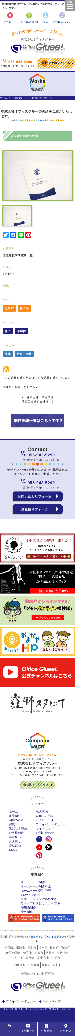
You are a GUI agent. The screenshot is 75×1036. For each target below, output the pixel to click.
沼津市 (20, 947)
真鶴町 (46, 964)
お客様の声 (16, 832)
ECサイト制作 (30, 894)
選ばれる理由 (18, 828)
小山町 (19, 957)
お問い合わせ (62, 18)
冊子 (8, 331)
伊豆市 (27, 952)
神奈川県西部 (54, 936)
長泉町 (54, 947)
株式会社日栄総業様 (40, 397)
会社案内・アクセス (36, 784)
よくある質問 (29, 18)
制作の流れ (16, 820)
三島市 (9, 308)
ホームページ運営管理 (36, 890)
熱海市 (38, 952)
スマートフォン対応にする (39, 899)
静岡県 (24, 308)
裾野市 (50, 952)
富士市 (30, 957)
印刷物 (21, 331)
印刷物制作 (28, 907)
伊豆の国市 (13, 952)
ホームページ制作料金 (36, 886)
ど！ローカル (45, 820)
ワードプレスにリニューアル (40, 903)
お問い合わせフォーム (35, 496)
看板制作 (27, 911)
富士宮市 (43, 957)
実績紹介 (17, 97)
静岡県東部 (34, 936)
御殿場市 (63, 952)
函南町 (65, 947)
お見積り (15, 841)
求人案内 (42, 811)
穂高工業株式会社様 (35, 401)
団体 (8, 354)
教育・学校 (24, 354)
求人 (45, 18)
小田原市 (19, 964)
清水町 (43, 947)
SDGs (13, 849)
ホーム (4, 97)
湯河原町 (33, 964)
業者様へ (15, 837)
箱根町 (57, 964)
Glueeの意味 (44, 815)
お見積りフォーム (55, 63)
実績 (12, 824)
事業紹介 (15, 815)
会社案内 (15, 845)
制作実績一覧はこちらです (36, 420)
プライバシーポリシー (51, 824)
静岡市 (55, 957)
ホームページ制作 (33, 882)
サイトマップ (45, 828)
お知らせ (10, 18)
